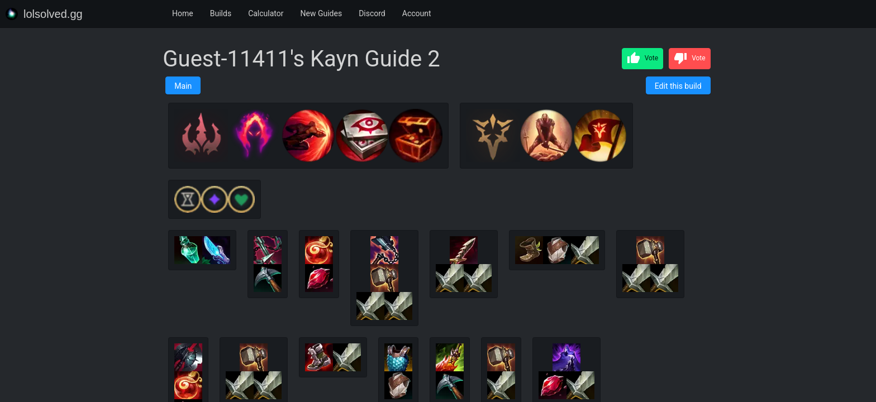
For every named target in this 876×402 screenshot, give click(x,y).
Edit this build (678, 86)
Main (183, 86)
